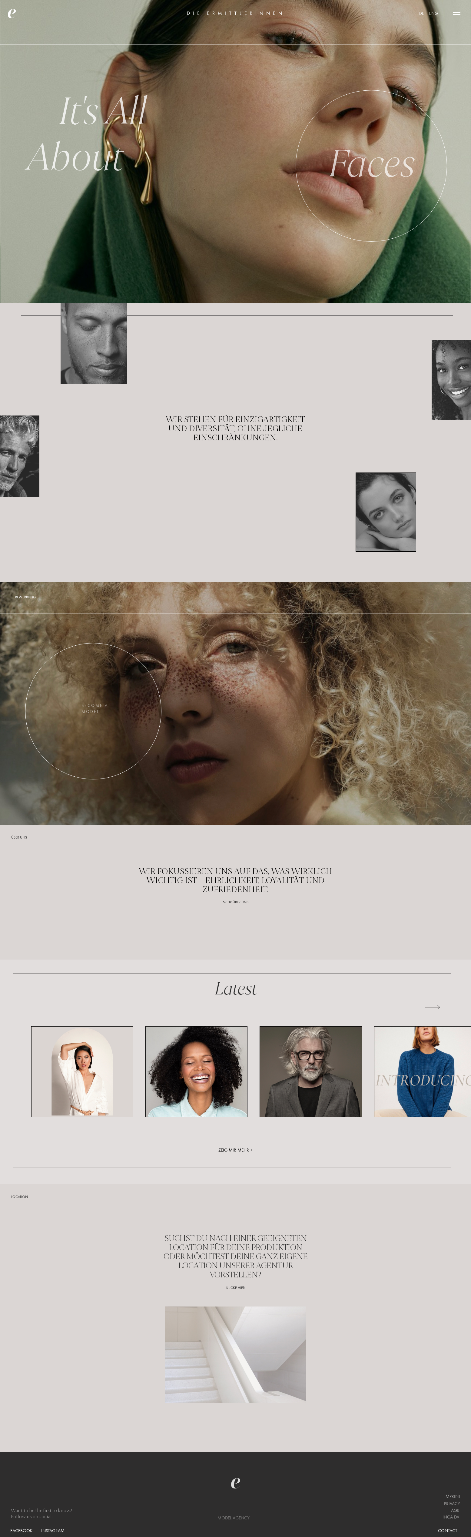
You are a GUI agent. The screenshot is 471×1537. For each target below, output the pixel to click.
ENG (433, 14)
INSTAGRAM (53, 1531)
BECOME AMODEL (94, 709)
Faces (371, 163)
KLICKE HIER (235, 1288)
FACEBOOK (21, 1531)
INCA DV (451, 1517)
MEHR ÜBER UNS (235, 902)
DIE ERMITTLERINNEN (236, 13)
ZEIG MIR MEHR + (235, 1150)
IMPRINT (452, 1497)
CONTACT (447, 1531)
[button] (456, 13)
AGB (455, 1510)
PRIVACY (452, 1504)
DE (422, 14)
